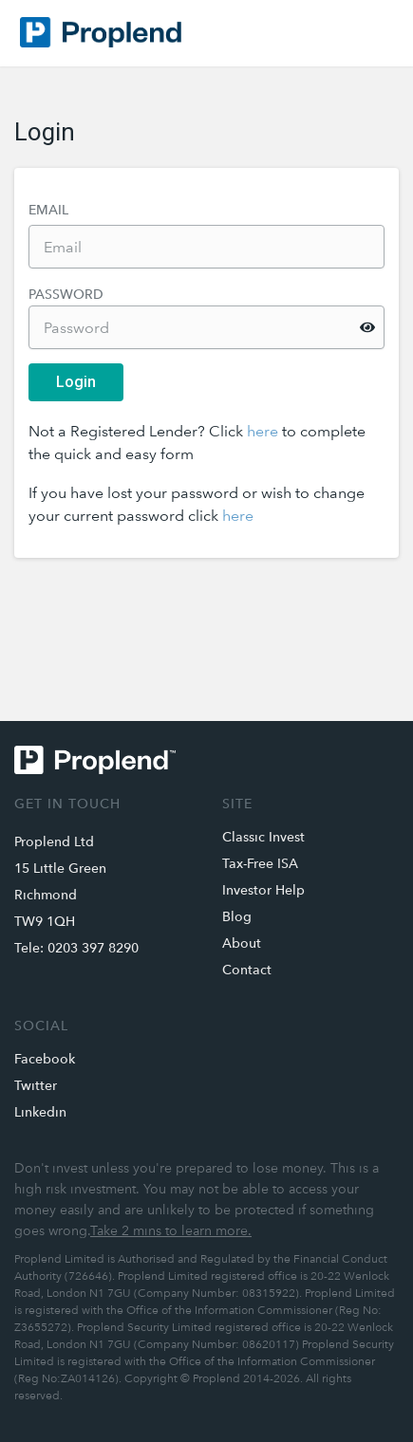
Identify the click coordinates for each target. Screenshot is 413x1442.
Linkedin (40, 1111)
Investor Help (263, 889)
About (241, 943)
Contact (247, 969)
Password (65, 294)
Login (76, 382)
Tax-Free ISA (260, 863)
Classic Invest (263, 836)
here (262, 431)
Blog (237, 916)
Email (48, 209)
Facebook (44, 1058)
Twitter (35, 1085)
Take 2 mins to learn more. (171, 1230)
